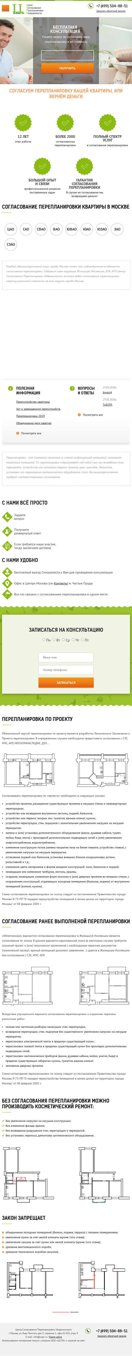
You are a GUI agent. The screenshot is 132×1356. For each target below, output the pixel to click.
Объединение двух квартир (34, 423)
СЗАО (11, 244)
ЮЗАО (102, 229)
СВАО (41, 229)
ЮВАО (72, 229)
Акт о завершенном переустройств (38, 409)
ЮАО (87, 229)
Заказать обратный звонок (110, 11)
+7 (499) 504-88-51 (112, 6)
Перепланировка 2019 (30, 416)
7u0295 (107, 404)
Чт (75, 640)
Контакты (60, 583)
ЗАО (117, 229)
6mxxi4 (107, 392)
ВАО (56, 229)
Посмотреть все (31, 433)
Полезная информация (28, 390)
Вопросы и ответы (86, 390)
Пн (47, 640)
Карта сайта (55, 1337)
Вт (56, 640)
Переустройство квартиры (33, 401)
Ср (66, 640)
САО (26, 229)
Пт (85, 640)
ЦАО (10, 229)
